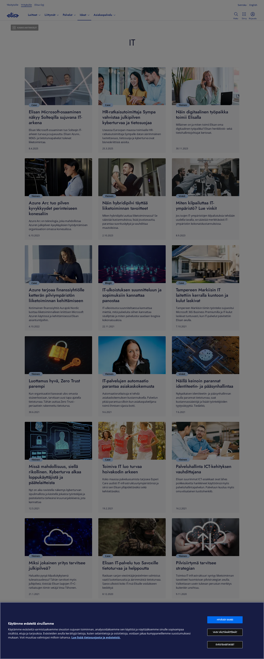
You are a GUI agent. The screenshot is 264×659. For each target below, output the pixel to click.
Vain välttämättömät (225, 632)
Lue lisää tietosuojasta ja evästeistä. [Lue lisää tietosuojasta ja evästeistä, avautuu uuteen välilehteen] (96, 637)
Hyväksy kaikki (225, 619)
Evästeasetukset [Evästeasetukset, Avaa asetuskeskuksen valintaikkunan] (225, 644)
